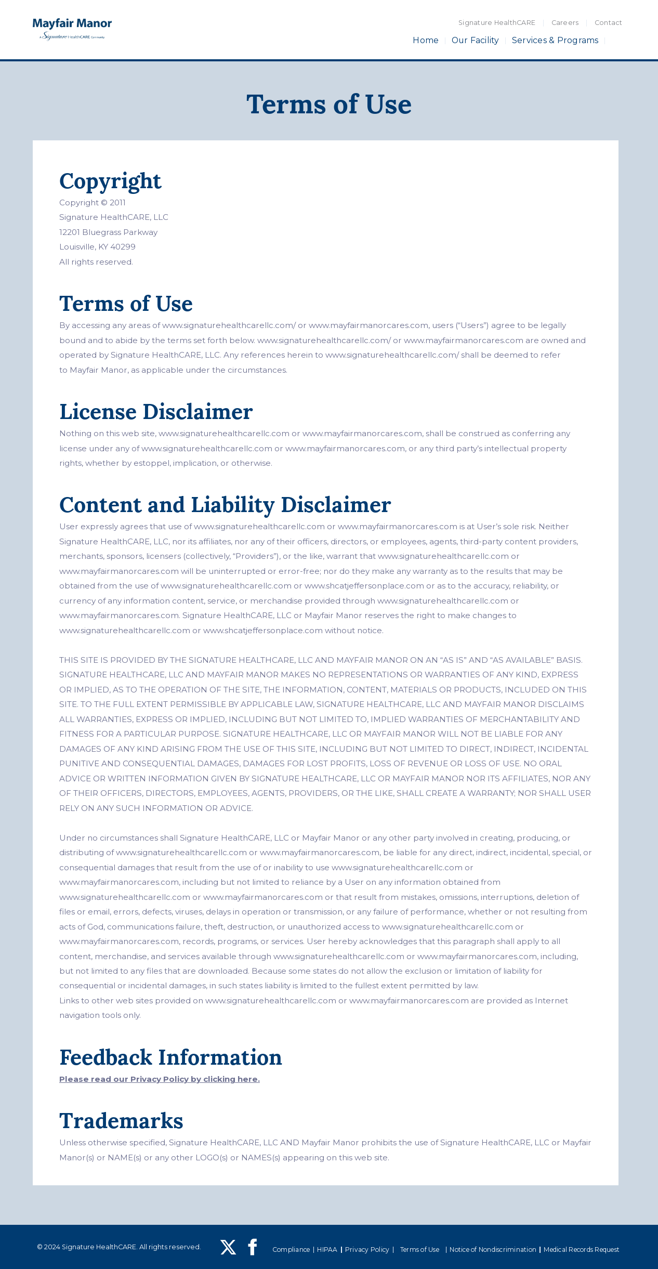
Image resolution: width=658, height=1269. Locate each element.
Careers (565, 23)
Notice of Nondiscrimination (493, 1249)
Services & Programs (555, 40)
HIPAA (327, 1249)
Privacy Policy (367, 1249)
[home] (72, 30)
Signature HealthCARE (496, 23)
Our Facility (475, 40)
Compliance (291, 1249)
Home (426, 40)
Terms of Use (419, 1249)
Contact (609, 23)
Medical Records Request (582, 1249)
